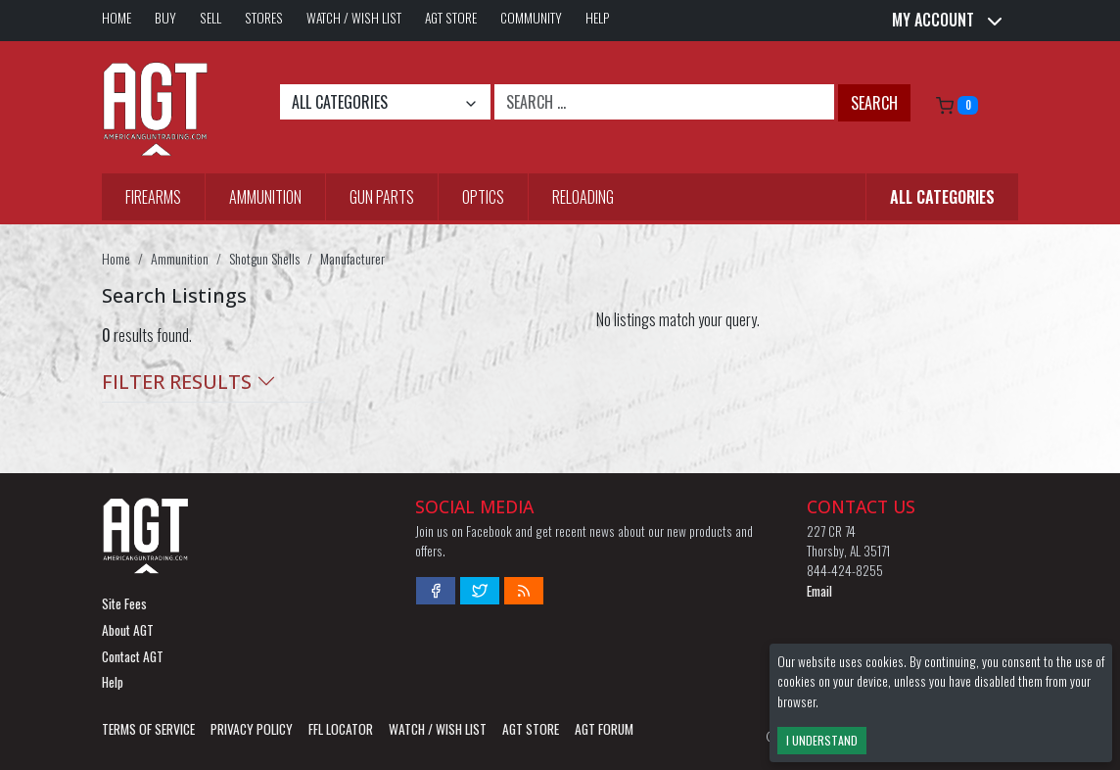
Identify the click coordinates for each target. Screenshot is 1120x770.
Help (597, 17)
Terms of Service (148, 729)
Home (116, 17)
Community (531, 17)
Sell (210, 17)
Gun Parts (382, 197)
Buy (165, 17)
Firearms (153, 197)
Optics (483, 197)
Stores (264, 17)
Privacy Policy (251, 729)
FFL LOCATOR (340, 729)
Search (874, 103)
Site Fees (124, 603)
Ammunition (265, 197)
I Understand (822, 740)
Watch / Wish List (353, 17)
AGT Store (451, 17)
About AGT (128, 630)
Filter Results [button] (189, 381)
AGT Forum (604, 729)
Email (819, 591)
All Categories (942, 197)
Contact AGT (132, 656)
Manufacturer (352, 258)
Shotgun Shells (264, 258)
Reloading (583, 197)
